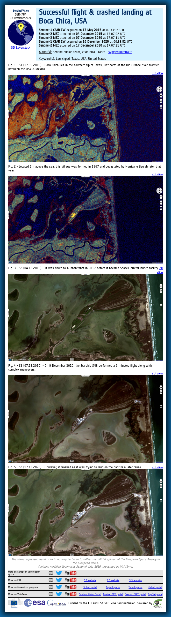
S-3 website (135, 580)
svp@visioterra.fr (120, 52)
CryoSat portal (155, 594)
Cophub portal (113, 587)
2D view (157, 73)
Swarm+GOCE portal (135, 594)
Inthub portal (135, 587)
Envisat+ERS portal (113, 594)
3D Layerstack (20, 47)
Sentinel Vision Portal (90, 594)
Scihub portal (90, 587)
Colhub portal (155, 587)
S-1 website (90, 580)
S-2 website (113, 580)
